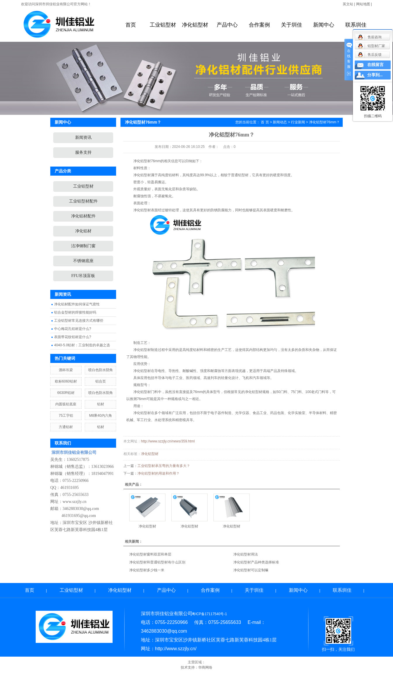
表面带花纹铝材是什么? (72, 337)
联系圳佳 (355, 25)
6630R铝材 (66, 393)
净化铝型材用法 (245, 554)
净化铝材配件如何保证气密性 (77, 304)
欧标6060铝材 (66, 381)
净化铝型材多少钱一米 (146, 570)
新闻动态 (280, 122)
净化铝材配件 (83, 216)
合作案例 (259, 25)
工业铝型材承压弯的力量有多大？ (163, 466)
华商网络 (205, 667)
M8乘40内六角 (100, 416)
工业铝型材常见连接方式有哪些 (78, 321)
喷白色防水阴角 (100, 370)
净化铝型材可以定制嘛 (250, 570)
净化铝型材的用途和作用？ (158, 473)
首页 (130, 25)
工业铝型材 (163, 25)
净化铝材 (83, 231)
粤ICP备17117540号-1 (209, 614)
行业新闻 (298, 122)
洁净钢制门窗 (83, 246)
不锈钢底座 (83, 261)
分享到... (375, 75)
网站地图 (363, 4)
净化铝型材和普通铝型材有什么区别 (157, 562)
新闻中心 (323, 25)
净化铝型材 (195, 25)
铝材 (100, 404)
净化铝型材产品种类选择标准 (256, 562)
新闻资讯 (83, 137)
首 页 (265, 122)
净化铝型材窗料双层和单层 (150, 554)
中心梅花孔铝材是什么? (72, 329)
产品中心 (227, 25)
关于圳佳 (291, 25)
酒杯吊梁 (66, 370)
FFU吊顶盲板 (83, 276)
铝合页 (100, 381)
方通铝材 (66, 427)
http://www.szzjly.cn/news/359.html (168, 441)
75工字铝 (66, 416)
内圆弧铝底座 (65, 404)
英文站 (348, 4)
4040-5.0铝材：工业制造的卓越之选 (82, 345)
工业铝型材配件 (83, 201)
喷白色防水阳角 (100, 393)
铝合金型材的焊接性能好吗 (75, 312)
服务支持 (83, 152)
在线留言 (375, 65)
